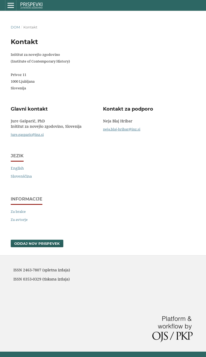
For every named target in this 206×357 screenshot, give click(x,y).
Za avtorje (19, 219)
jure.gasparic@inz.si (27, 134)
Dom (15, 27)
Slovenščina (21, 176)
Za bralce (18, 211)
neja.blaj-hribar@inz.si (121, 129)
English (17, 168)
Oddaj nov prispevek (37, 243)
